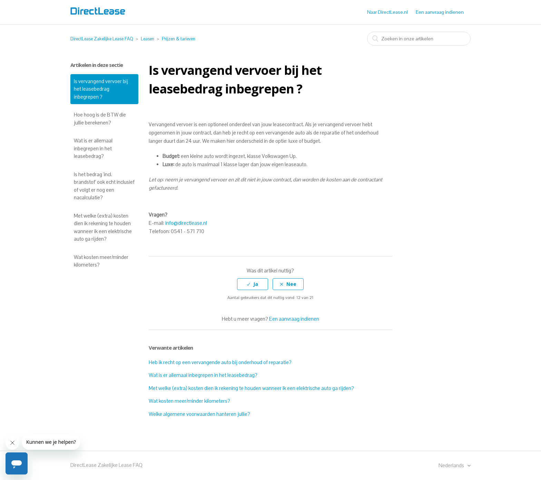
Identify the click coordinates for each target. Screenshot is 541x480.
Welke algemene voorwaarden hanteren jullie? (199, 414)
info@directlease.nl (186, 223)
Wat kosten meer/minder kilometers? (101, 261)
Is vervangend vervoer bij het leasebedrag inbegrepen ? (101, 89)
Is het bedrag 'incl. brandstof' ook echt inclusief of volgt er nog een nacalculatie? (104, 186)
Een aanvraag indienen (440, 12)
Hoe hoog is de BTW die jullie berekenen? (100, 118)
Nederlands (452, 465)
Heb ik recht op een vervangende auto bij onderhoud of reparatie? (220, 362)
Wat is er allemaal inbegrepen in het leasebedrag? (93, 148)
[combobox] (419, 39)
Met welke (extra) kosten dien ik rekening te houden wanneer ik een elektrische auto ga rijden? (103, 227)
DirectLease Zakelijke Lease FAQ (101, 39)
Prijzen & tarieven (178, 39)
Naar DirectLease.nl (387, 12)
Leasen (147, 39)
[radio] (252, 284)
